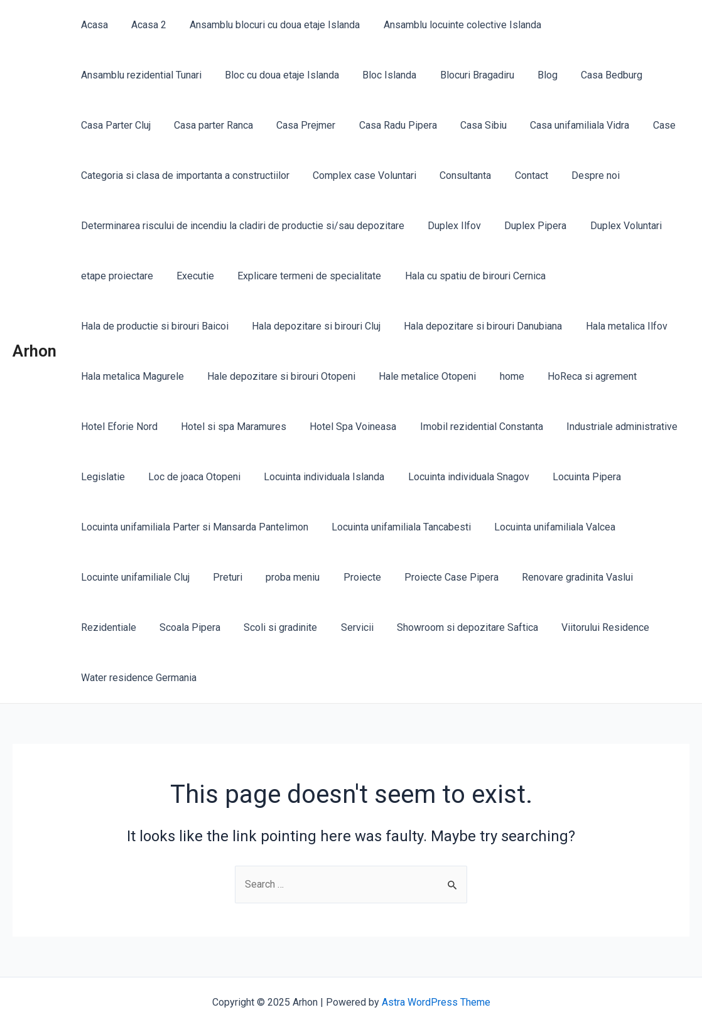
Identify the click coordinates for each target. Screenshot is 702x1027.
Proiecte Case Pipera (436, 577)
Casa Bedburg (452, 75)
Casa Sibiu (279, 125)
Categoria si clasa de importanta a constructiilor (183, 175)
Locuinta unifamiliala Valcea (546, 527)
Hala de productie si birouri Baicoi (153, 326)
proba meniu (284, 577)
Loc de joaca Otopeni (189, 477)
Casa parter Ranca (632, 75)
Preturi (222, 577)
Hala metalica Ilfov (615, 326)
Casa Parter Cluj (538, 75)
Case (453, 125)
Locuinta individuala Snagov (456, 477)
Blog (392, 75)
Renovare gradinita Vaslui (559, 577)
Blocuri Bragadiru (325, 75)
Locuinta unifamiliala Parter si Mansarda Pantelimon (192, 527)
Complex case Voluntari (359, 175)
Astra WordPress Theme (436, 1002)
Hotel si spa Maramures (228, 427)
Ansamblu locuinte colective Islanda (450, 25)
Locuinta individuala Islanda (316, 477)
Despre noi (580, 175)
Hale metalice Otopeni (419, 376)
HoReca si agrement (577, 376)
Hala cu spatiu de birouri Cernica (463, 276)
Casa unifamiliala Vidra (372, 125)
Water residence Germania (137, 678)
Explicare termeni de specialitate (301, 276)
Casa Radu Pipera (197, 125)
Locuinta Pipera (571, 477)
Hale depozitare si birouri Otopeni (276, 376)
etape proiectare (115, 276)
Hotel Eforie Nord (117, 427)
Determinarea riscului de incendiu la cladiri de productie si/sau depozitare (240, 226)
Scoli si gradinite (272, 627)
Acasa (92, 25)
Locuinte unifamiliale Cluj (133, 577)
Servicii (345, 627)
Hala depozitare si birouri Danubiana (475, 326)
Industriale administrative (606, 427)
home (500, 376)
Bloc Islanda (240, 75)
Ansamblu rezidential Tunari (609, 25)
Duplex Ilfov (449, 226)
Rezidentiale (106, 627)
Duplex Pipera (527, 226)
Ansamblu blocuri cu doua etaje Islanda (266, 25)
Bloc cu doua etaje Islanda (136, 75)
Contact (519, 175)
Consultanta (457, 175)
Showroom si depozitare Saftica (452, 627)
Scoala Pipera (184, 627)
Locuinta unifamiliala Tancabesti (396, 527)
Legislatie (101, 477)
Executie (190, 276)
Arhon (35, 350)
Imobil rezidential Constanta (469, 427)
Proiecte (350, 577)
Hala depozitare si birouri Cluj (311, 326)
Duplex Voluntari (614, 226)
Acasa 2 (143, 25)
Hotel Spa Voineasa (344, 427)
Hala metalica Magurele (130, 376)
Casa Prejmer (108, 125)
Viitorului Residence (587, 627)
